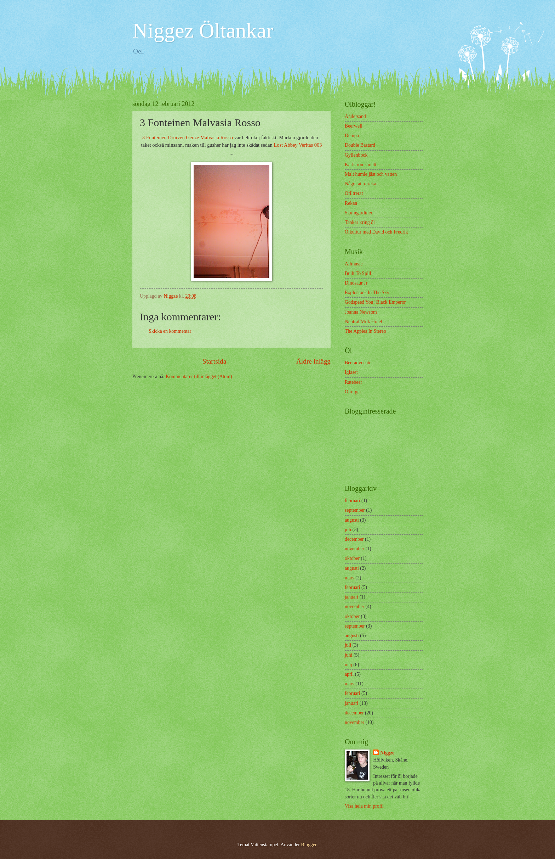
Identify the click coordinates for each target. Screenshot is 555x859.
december (354, 539)
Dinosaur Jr (356, 283)
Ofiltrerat (354, 193)
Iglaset (351, 372)
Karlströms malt (360, 164)
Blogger (308, 844)
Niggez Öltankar (202, 30)
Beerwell (353, 126)
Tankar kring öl (360, 222)
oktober (352, 558)
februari (352, 500)
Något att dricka (360, 183)
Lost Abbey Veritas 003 (298, 145)
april (349, 674)
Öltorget (353, 391)
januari (351, 597)
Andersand (355, 116)
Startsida (214, 361)
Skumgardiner (358, 212)
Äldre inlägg (313, 361)
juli (348, 529)
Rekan (351, 203)
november (354, 548)
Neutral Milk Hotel (363, 321)
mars (349, 577)
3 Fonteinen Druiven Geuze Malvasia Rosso (187, 137)
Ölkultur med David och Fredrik (376, 232)
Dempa (352, 135)
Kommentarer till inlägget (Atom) (199, 376)
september (355, 510)
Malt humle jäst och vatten (371, 174)
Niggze (387, 753)
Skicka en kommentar (170, 331)
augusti (352, 520)
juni (348, 655)
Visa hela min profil (364, 806)
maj (348, 664)
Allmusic (354, 263)
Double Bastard (360, 145)
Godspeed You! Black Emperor (375, 302)
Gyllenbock (356, 155)
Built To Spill (358, 273)
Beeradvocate (358, 362)
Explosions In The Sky (367, 292)
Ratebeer (353, 382)
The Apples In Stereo (365, 331)
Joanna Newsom (361, 312)
